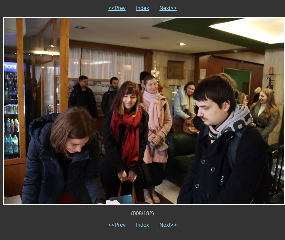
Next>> (168, 8)
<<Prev (117, 8)
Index (142, 8)
